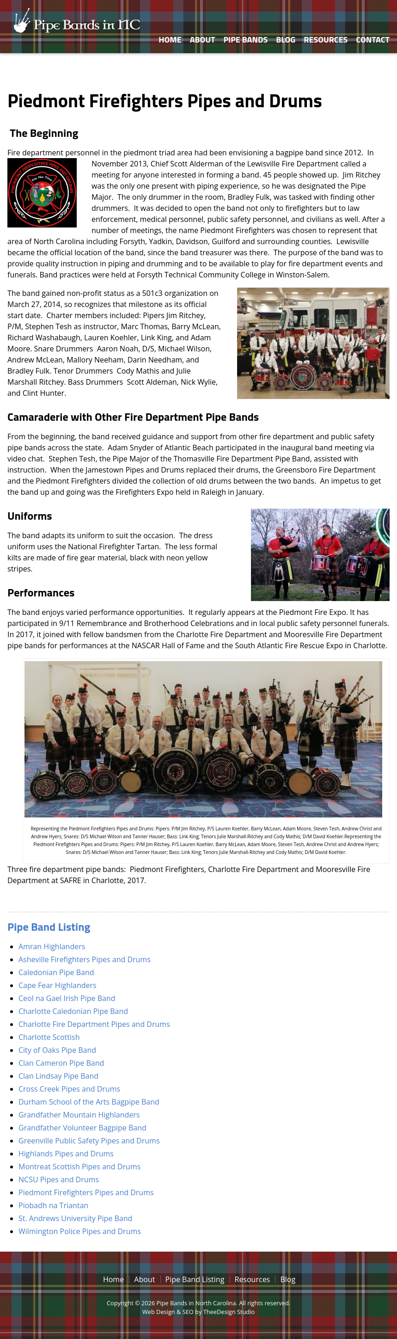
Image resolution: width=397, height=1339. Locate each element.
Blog (285, 39)
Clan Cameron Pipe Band (61, 1063)
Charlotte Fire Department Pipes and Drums (94, 1024)
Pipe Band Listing (48, 926)
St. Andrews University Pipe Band (75, 1218)
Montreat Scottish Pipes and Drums (79, 1166)
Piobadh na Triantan (53, 1205)
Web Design (158, 1312)
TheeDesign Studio (229, 1312)
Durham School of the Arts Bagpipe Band (88, 1102)
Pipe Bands (245, 39)
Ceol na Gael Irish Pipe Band (67, 998)
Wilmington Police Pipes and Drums (79, 1231)
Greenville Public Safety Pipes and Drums (89, 1141)
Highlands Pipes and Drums (66, 1154)
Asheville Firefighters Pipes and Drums (84, 959)
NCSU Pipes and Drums (58, 1179)
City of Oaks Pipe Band (57, 1050)
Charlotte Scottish (48, 1037)
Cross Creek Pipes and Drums (69, 1089)
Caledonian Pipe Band (56, 972)
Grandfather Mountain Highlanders (79, 1115)
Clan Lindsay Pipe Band (58, 1076)
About (202, 39)
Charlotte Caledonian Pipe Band (73, 1011)
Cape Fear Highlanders (57, 985)
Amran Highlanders (51, 946)
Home (170, 39)
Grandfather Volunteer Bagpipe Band (82, 1128)
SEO (188, 1312)
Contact (373, 39)
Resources (326, 39)
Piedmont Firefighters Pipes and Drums (86, 1192)
